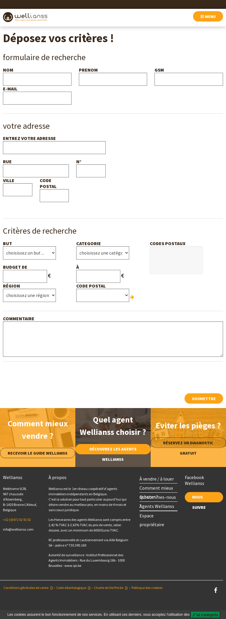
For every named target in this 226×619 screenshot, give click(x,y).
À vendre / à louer (156, 479)
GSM (159, 70)
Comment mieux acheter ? (156, 488)
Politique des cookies (147, 587)
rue (7, 161)
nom (8, 70)
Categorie (88, 243)
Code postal (48, 183)
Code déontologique (71, 587)
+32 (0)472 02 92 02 (17, 519)
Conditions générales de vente (26, 587)
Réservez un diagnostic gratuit (188, 444)
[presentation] (47, 377)
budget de (15, 267)
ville (8, 180)
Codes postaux (167, 243)
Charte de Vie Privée (108, 587)
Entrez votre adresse (29, 138)
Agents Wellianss (156, 506)
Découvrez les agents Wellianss (113, 450)
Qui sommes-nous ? (157, 497)
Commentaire (18, 318)
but (7, 243)
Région (11, 286)
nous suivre (199, 498)
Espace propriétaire (151, 516)
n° (79, 161)
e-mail (10, 89)
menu (208, 16)
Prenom (88, 70)
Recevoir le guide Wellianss (37, 453)
